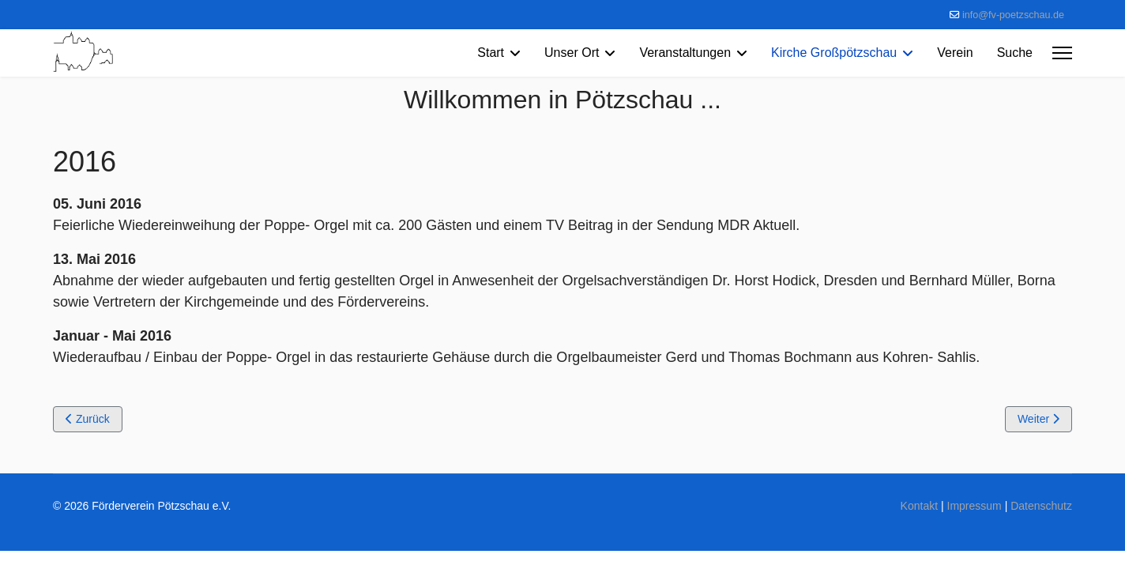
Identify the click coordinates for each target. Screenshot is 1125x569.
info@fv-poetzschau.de (1013, 15)
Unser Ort (571, 52)
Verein (955, 52)
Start (490, 52)
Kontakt (919, 505)
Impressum (974, 505)
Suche (1015, 52)
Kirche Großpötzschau (834, 52)
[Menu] (1062, 53)
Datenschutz (1041, 505)
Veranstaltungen (685, 52)
